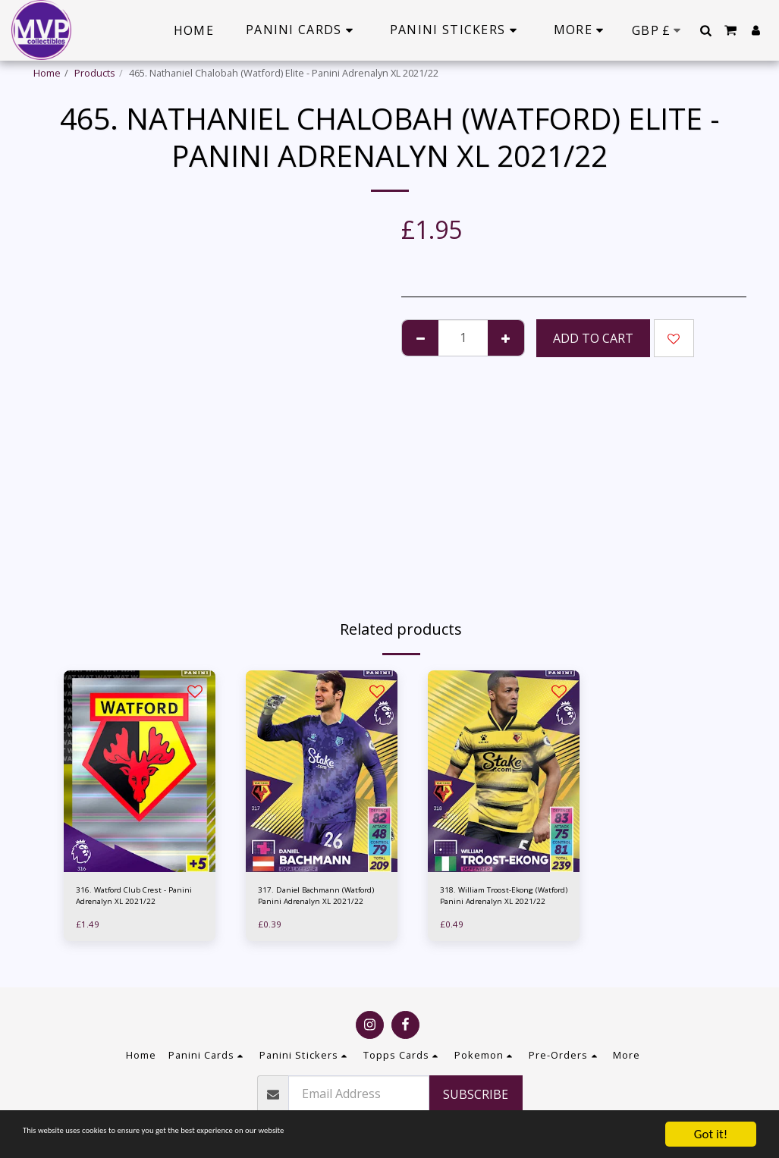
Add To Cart (593, 338)
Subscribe (475, 1094)
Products (94, 73)
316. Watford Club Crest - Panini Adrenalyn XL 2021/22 (139, 898)
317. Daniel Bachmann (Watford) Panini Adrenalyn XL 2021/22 (318, 898)
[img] (139, 771)
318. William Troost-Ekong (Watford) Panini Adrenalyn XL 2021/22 (500, 898)
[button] (705, 30)
